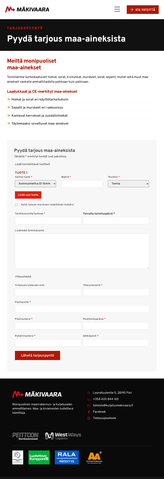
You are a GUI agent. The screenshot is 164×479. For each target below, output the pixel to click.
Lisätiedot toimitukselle (29, 231)
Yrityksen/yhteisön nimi (29, 286)
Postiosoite (23, 302)
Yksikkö (114, 177)
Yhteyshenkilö (93, 286)
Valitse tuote (24, 177)
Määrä (66, 177)
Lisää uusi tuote (28, 195)
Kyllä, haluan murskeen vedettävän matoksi (47, 205)
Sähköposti (91, 336)
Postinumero (24, 319)
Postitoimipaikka (94, 319)
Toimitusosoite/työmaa (30, 214)
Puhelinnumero (25, 336)
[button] (115, 10)
